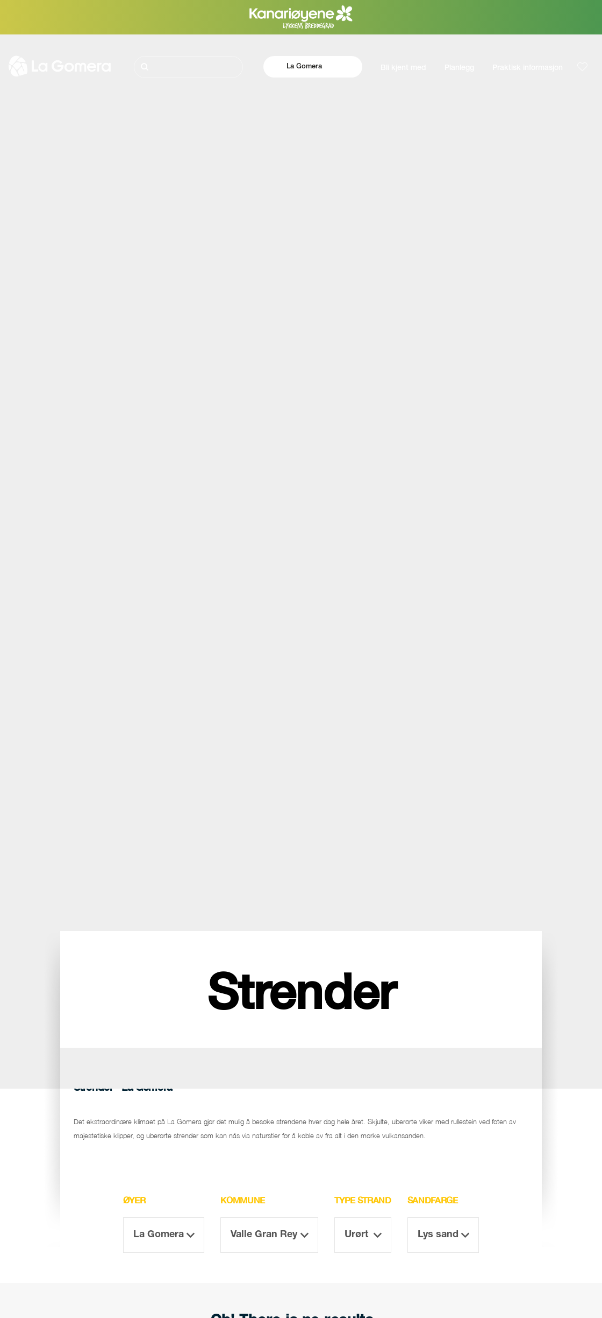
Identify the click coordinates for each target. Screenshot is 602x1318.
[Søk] (188, 67)
